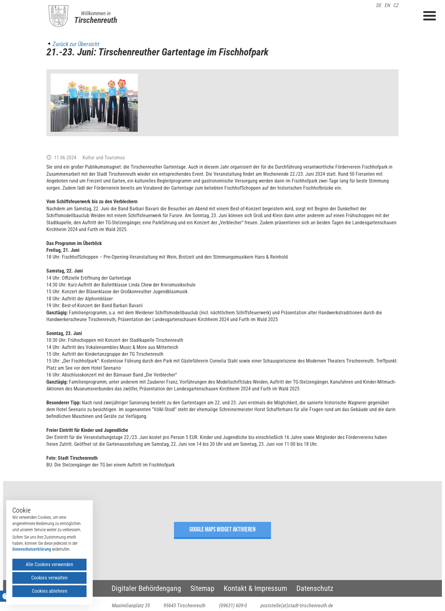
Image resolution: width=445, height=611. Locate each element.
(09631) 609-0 (233, 605)
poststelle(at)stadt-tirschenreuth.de (297, 605)
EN (387, 5)
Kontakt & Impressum (255, 588)
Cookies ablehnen (49, 591)
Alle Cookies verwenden (49, 564)
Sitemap (202, 588)
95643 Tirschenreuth (184, 605)
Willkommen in (96, 13)
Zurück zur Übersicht (76, 44)
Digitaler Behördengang (146, 588)
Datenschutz (314, 588)
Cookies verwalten (49, 578)
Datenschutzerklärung (31, 549)
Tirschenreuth (95, 20)
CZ (396, 5)
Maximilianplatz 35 (131, 605)
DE (379, 5)
